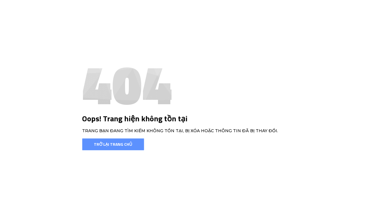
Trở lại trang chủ (113, 144)
